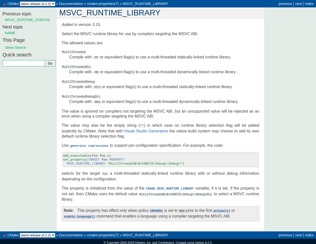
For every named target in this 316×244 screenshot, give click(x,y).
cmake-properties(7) (103, 4)
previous (285, 4)
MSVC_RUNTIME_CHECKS (27, 20)
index (309, 4)
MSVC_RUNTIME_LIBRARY (145, 4)
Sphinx (199, 240)
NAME (10, 33)
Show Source (15, 47)
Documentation (71, 4)
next (298, 4)
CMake (13, 4)
